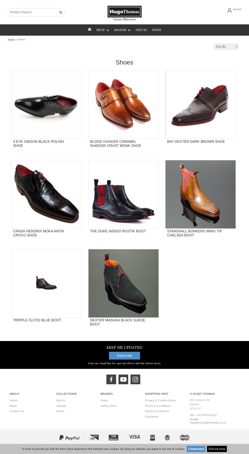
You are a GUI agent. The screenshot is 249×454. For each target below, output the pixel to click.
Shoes (60, 411)
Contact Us (17, 411)
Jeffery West (109, 405)
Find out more (217, 448)
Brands (122, 30)
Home (11, 39)
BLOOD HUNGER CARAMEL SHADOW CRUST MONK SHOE (115, 144)
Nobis (104, 400)
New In (141, 30)
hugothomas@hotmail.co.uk (208, 422)
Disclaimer (152, 416)
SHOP (102, 30)
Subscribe (124, 356)
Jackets (61, 405)
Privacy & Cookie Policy (160, 400)
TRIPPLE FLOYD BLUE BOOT (37, 320)
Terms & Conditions (157, 405)
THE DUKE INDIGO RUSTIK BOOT (118, 231)
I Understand (196, 448)
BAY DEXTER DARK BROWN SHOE (196, 142)
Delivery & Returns (157, 411)
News (156, 30)
